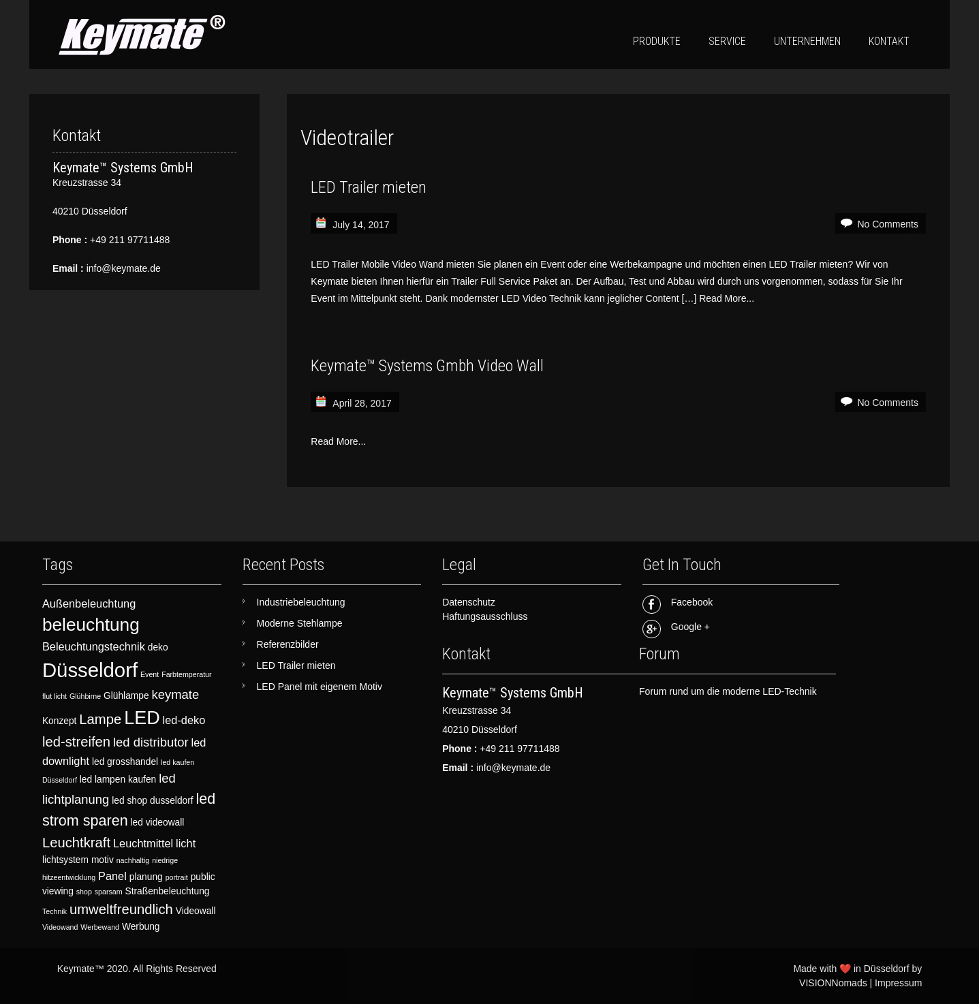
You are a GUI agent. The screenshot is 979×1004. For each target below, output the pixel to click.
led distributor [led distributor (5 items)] (151, 742)
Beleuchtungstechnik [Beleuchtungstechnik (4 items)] (93, 646)
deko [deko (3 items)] (158, 647)
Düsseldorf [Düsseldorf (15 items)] (90, 670)
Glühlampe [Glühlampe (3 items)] (126, 696)
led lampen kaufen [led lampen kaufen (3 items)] (118, 779)
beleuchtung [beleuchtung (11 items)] (91, 624)
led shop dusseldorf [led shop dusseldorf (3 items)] (152, 801)
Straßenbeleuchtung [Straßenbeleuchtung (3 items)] (167, 891)
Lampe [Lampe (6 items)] (100, 719)
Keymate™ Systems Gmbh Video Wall (427, 365)
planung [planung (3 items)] (146, 877)
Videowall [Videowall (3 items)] (196, 911)
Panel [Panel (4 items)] (112, 876)
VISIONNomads (833, 982)
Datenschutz (468, 602)
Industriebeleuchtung (301, 602)
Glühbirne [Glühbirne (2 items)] (85, 696)
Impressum (898, 982)
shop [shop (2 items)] (84, 892)
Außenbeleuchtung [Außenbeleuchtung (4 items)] (89, 603)
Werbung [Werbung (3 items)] (141, 927)
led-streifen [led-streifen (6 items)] (76, 741)
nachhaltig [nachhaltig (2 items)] (133, 860)
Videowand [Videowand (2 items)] (60, 927)
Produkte (657, 41)
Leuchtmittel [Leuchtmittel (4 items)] (143, 843)
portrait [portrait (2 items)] (177, 877)
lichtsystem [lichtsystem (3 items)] (65, 860)
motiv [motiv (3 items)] (102, 860)
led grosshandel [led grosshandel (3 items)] (125, 762)
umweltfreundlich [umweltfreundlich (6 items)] (121, 909)
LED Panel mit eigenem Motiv (319, 686)
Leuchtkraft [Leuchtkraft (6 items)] (76, 842)
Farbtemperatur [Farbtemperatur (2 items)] (186, 674)
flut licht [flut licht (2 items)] (54, 696)
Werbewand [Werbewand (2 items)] (99, 927)
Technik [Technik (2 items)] (54, 911)
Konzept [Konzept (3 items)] (59, 721)
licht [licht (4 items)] (186, 843)
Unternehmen (807, 41)
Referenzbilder (288, 644)
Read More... (726, 298)
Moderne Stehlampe (300, 623)
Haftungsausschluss (484, 616)
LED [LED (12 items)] (142, 718)
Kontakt (889, 41)
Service (727, 41)
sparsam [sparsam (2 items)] (109, 892)
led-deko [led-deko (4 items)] (184, 720)
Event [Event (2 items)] (149, 674)
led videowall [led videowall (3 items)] (158, 822)
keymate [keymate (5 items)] (176, 694)
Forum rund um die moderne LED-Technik (728, 691)
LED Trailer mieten (368, 187)
